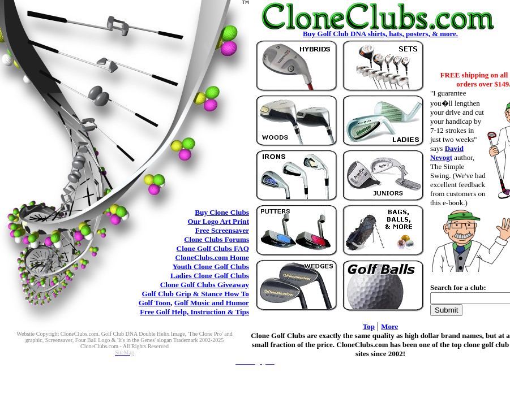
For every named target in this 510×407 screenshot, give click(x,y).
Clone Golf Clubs (213, 248)
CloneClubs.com (212, 257)
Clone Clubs (222, 212)
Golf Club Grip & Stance (195, 293)
